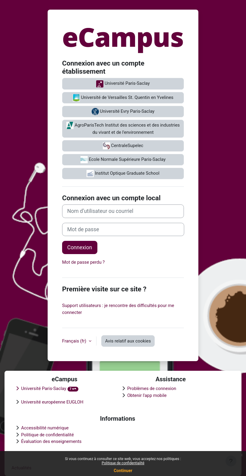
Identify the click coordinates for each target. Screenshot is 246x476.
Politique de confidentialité (123, 463)
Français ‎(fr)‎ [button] (74, 341)
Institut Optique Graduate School (123, 173)
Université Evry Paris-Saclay (123, 111)
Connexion (79, 247)
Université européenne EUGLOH (52, 402)
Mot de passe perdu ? (83, 262)
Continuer (123, 470)
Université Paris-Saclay (123, 84)
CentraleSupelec (123, 145)
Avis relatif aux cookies (128, 341)
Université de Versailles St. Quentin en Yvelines (123, 97)
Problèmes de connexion (151, 388)
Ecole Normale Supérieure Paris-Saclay (123, 159)
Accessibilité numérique (45, 428)
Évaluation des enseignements (51, 441)
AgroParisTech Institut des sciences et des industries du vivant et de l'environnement (123, 128)
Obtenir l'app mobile (147, 395)
